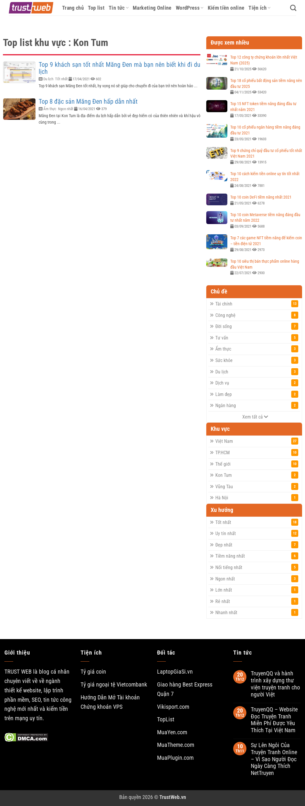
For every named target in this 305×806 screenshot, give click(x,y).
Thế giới (256, 463)
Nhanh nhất (256, 612)
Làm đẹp (256, 394)
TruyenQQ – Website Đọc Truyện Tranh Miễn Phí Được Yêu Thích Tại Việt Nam (274, 720)
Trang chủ (73, 8)
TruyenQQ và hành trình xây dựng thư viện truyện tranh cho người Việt (275, 684)
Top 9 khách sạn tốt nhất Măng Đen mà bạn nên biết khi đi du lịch (119, 68)
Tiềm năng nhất (256, 555)
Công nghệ (256, 315)
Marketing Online (152, 8)
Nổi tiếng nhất (256, 567)
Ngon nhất (65, 109)
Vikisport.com (173, 706)
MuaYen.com (172, 732)
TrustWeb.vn (172, 797)
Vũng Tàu (256, 486)
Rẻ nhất (256, 601)
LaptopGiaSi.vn (175, 671)
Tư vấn (256, 337)
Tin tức (119, 8)
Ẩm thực (49, 109)
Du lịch (48, 79)
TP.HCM (256, 452)
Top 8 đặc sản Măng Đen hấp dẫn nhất (88, 101)
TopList (165, 719)
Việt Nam (256, 441)
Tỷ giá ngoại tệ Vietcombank (114, 684)
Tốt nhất (61, 79)
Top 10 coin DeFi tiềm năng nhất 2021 (261, 197)
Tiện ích (259, 8)
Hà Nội (256, 497)
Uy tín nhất (256, 533)
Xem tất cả (255, 417)
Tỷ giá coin (93, 671)
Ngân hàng (256, 405)
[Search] (293, 8)
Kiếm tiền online (226, 8)
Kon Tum (256, 475)
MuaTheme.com (175, 745)
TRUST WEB (18, 671)
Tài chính (256, 303)
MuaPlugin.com (175, 757)
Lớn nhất (256, 589)
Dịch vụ (256, 382)
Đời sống (256, 326)
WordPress (190, 8)
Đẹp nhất (256, 544)
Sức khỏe (256, 360)
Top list (96, 8)
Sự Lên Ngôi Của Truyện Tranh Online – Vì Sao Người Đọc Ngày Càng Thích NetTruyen (274, 759)
